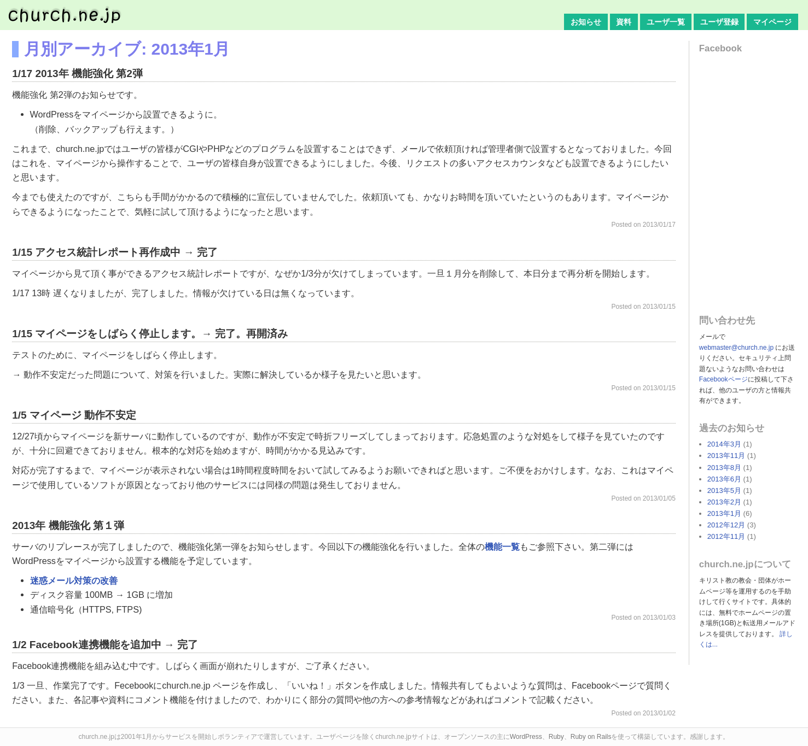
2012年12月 (726, 525)
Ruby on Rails (591, 737)
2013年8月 (724, 467)
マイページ (772, 21)
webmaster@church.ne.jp (736, 347)
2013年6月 (724, 479)
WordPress (526, 737)
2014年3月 (724, 444)
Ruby (556, 737)
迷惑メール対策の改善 (74, 580)
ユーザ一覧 (666, 21)
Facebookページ (723, 379)
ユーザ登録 (719, 21)
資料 (623, 21)
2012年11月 (726, 536)
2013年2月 (724, 502)
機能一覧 (502, 546)
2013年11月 (726, 455)
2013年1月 (724, 513)
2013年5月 (724, 490)
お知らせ (586, 21)
